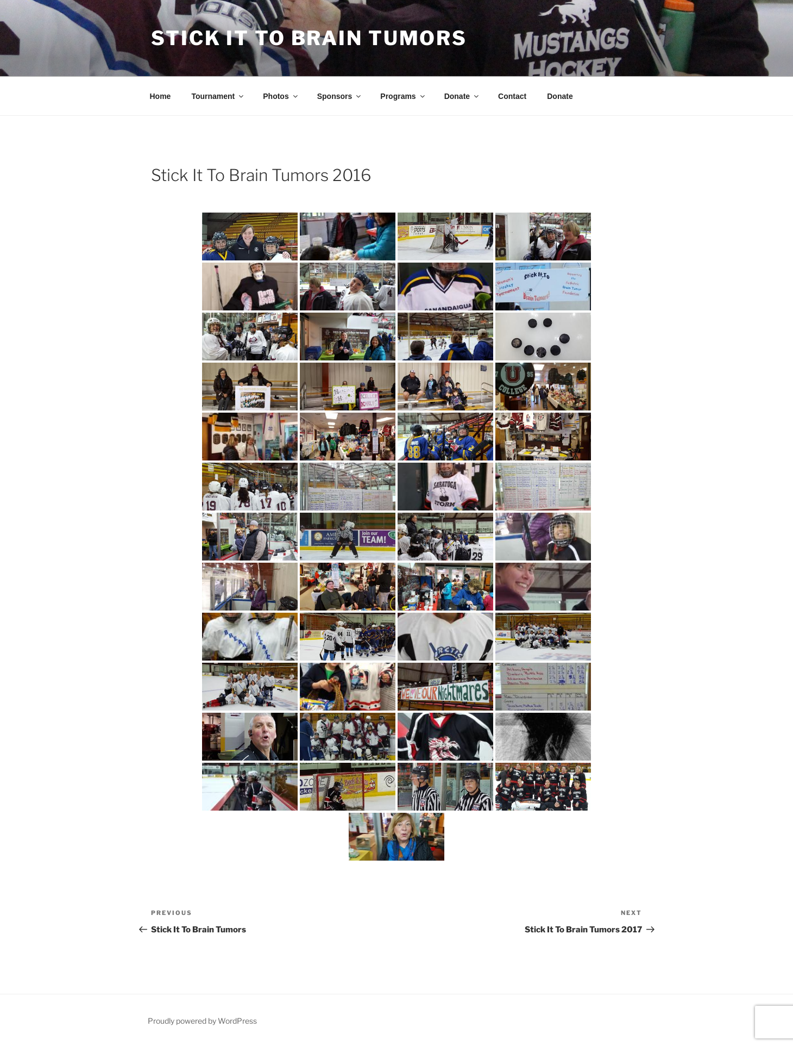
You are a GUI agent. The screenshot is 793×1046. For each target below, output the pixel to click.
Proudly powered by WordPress (202, 1020)
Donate (462, 96)
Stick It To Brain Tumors (309, 38)
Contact (512, 96)
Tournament (218, 96)
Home (160, 96)
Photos (281, 96)
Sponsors (340, 96)
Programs (403, 96)
